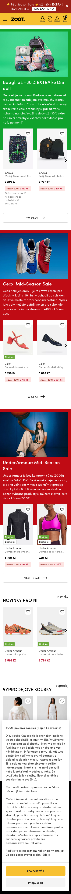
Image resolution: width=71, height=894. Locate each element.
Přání (50, 19)
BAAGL (9, 172)
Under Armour (13, 548)
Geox (8, 363)
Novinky (62, 596)
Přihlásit (57, 19)
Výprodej (62, 685)
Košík (65, 18)
